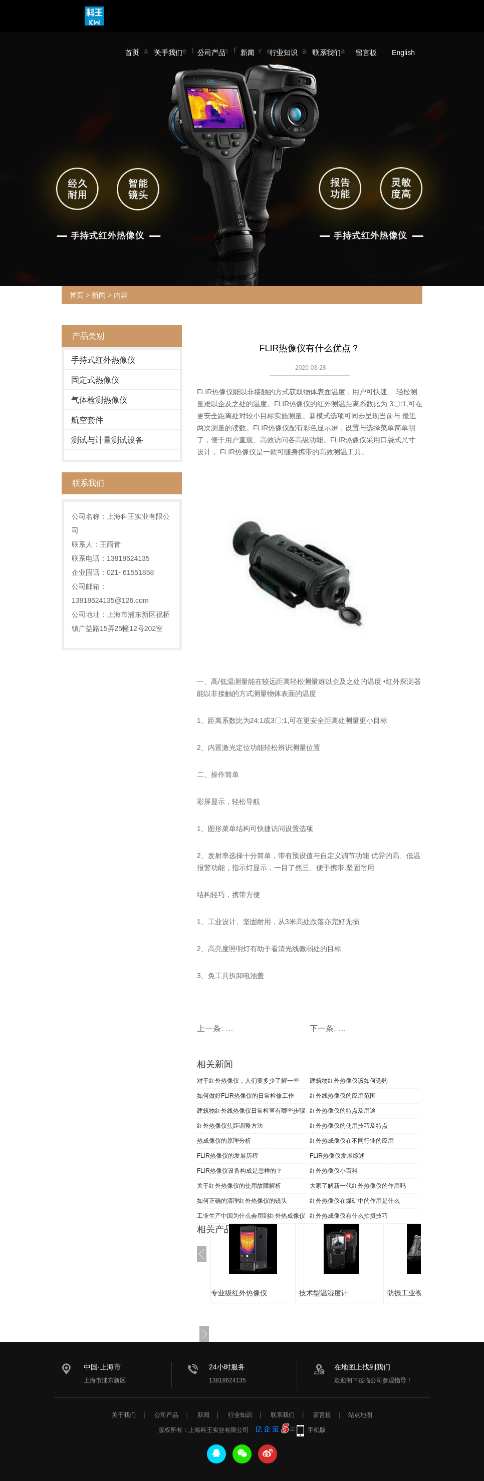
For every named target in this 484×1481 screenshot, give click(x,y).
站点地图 (360, 1414)
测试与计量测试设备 (107, 440)
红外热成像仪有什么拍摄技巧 (349, 1215)
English (403, 53)
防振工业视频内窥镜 (418, 1293)
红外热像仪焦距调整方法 (230, 1125)
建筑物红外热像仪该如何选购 (349, 1080)
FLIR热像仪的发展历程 (227, 1155)
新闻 (247, 53)
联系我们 (327, 53)
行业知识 (284, 53)
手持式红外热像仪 (103, 360)
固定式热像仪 (95, 380)
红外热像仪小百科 (334, 1170)
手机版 (317, 1429)
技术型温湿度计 (323, 1293)
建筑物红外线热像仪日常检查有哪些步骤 (251, 1110)
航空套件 (87, 420)
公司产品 (211, 53)
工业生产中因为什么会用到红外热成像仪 (251, 1215)
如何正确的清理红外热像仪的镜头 (242, 1200)
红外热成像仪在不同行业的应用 (352, 1140)
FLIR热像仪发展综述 (337, 1155)
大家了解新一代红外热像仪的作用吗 (358, 1185)
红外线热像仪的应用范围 (343, 1095)
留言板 (366, 53)
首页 (132, 53)
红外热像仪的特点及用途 (343, 1110)
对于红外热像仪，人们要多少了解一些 (248, 1080)
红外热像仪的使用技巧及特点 (349, 1125)
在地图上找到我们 (362, 1367)
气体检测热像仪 (99, 400)
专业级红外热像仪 (239, 1293)
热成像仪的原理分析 (224, 1140)
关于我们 (168, 53)
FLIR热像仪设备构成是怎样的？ (239, 1170)
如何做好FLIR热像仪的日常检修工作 (245, 1095)
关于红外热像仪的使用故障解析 (239, 1185)
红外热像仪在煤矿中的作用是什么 (355, 1200)
